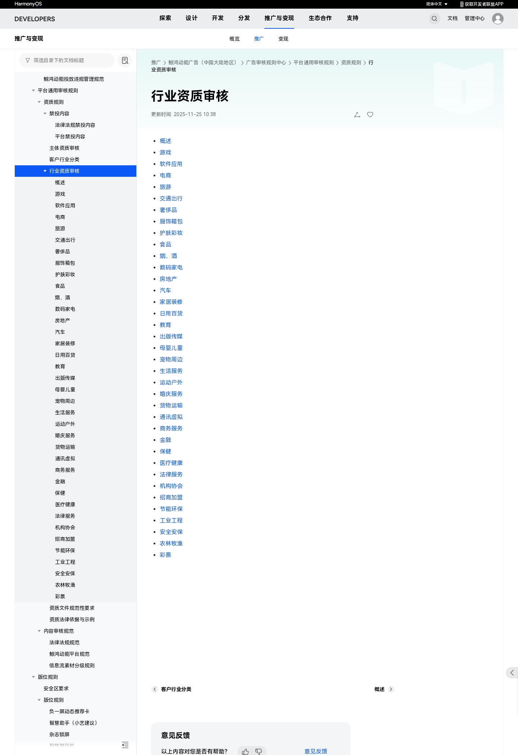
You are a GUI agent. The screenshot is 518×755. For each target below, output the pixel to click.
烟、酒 (62, 297)
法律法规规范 (64, 642)
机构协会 (65, 527)
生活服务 (65, 412)
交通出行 (65, 240)
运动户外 (65, 424)
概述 (60, 182)
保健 (60, 493)
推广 (259, 39)
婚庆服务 (65, 435)
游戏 (60, 194)
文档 (452, 18)
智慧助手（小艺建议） (74, 723)
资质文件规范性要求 (72, 608)
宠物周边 (65, 401)
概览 (235, 39)
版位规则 (48, 677)
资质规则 (54, 102)
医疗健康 (65, 504)
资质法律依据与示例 (72, 619)
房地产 (62, 320)
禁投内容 (59, 113)
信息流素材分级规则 (72, 665)
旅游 (60, 228)
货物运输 (65, 447)
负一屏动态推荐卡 (69, 711)
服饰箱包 (65, 263)
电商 (60, 217)
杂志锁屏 (59, 734)
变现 (283, 39)
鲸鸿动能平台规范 (69, 654)
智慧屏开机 (61, 746)
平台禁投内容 (70, 136)
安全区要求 (56, 688)
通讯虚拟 (65, 458)
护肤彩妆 (65, 274)
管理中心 (475, 18)
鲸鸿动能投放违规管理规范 (74, 79)
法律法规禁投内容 (75, 125)
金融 (60, 481)
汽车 (60, 332)
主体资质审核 (64, 148)
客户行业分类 (64, 159)
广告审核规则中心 (266, 62)
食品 (60, 286)
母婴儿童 (65, 389)
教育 (60, 366)
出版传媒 (65, 378)
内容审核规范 (59, 631)
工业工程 (65, 562)
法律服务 (65, 516)
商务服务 (65, 470)
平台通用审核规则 (58, 90)
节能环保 (65, 550)
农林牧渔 (65, 585)
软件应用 (65, 205)
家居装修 (65, 343)
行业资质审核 (64, 171)
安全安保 (65, 573)
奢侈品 (62, 251)
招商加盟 (65, 539)
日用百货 (65, 355)
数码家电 (65, 309)
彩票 (60, 596)
